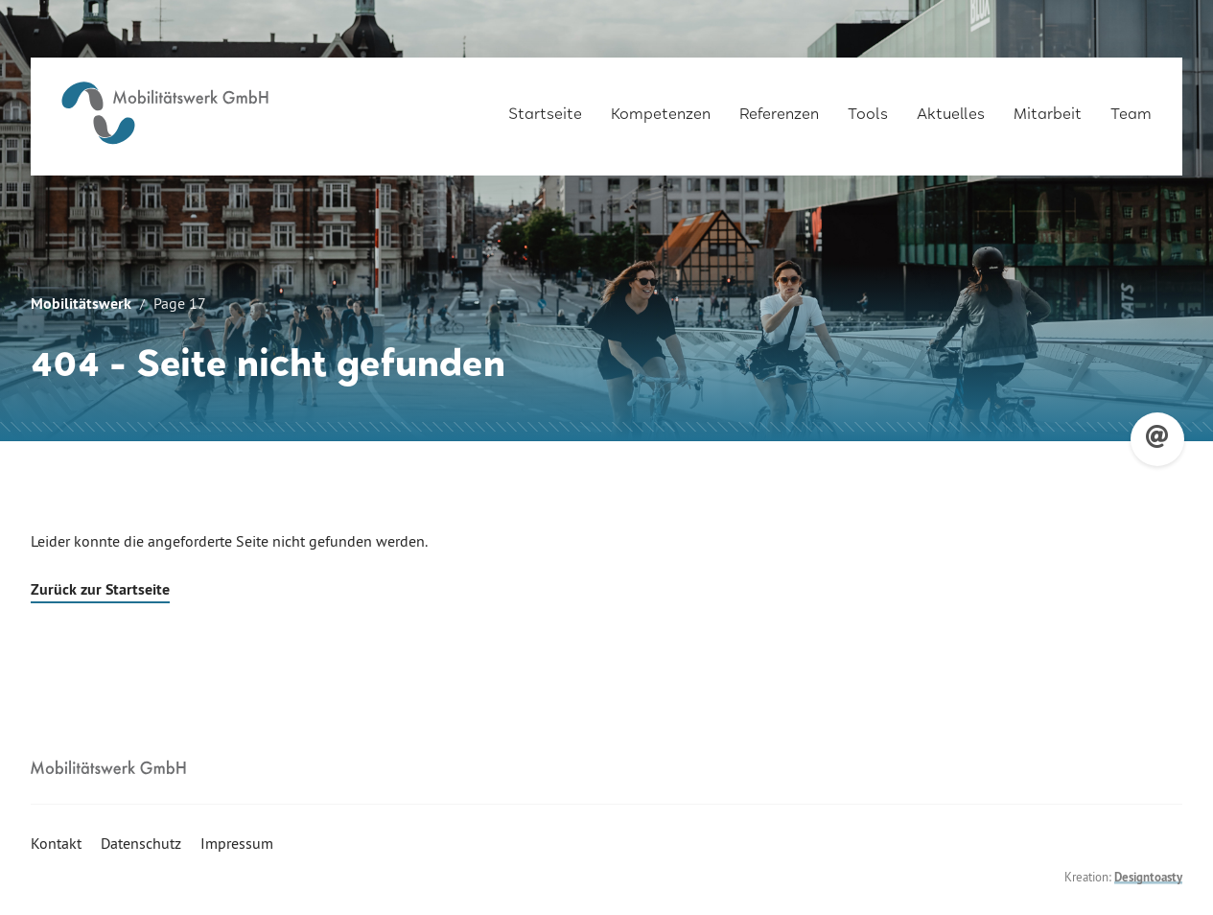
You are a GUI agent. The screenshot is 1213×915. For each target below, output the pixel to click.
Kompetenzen (661, 107)
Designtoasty (1148, 877)
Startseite (545, 107)
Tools (868, 107)
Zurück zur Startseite (100, 589)
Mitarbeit (1048, 107)
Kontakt (56, 843)
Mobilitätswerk (81, 303)
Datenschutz (141, 843)
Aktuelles (951, 107)
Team (1131, 107)
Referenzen (779, 107)
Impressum (236, 843)
